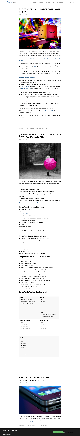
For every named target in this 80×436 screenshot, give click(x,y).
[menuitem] (29, 2)
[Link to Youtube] (72, 2)
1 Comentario (22, 128)
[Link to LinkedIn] (70, 2)
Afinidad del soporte (25, 86)
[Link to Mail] (74, 2)
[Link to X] (67, 2)
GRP (35, 66)
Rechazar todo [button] (70, 432)
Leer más (31, 421)
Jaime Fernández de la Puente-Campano (38, 128)
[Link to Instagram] (68, 2)
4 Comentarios (22, 371)
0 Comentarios (22, 425)
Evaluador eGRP (49, 110)
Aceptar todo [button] (58, 432)
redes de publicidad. (26, 88)
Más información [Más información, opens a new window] (15, 433)
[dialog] (40, 432)
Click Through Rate (25, 213)
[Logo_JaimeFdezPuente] (11, 2)
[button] (27, 434)
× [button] (78, 429)
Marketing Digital (23, 14)
